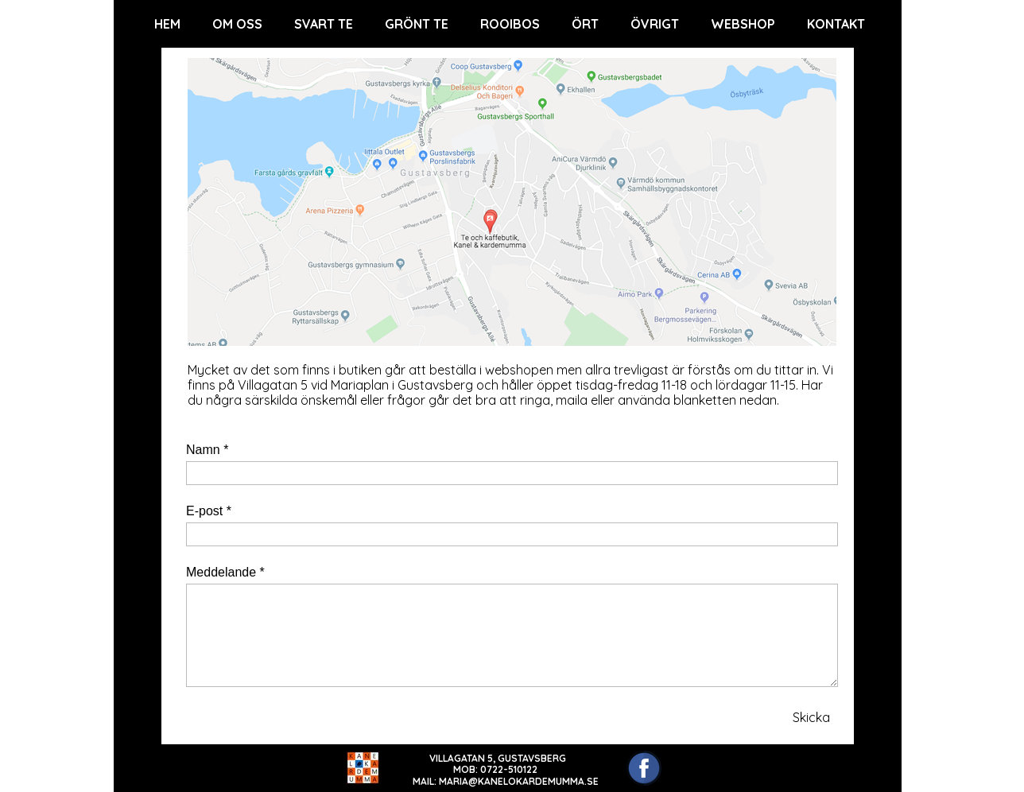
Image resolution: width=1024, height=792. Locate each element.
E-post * (208, 511)
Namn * (207, 449)
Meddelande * (225, 572)
